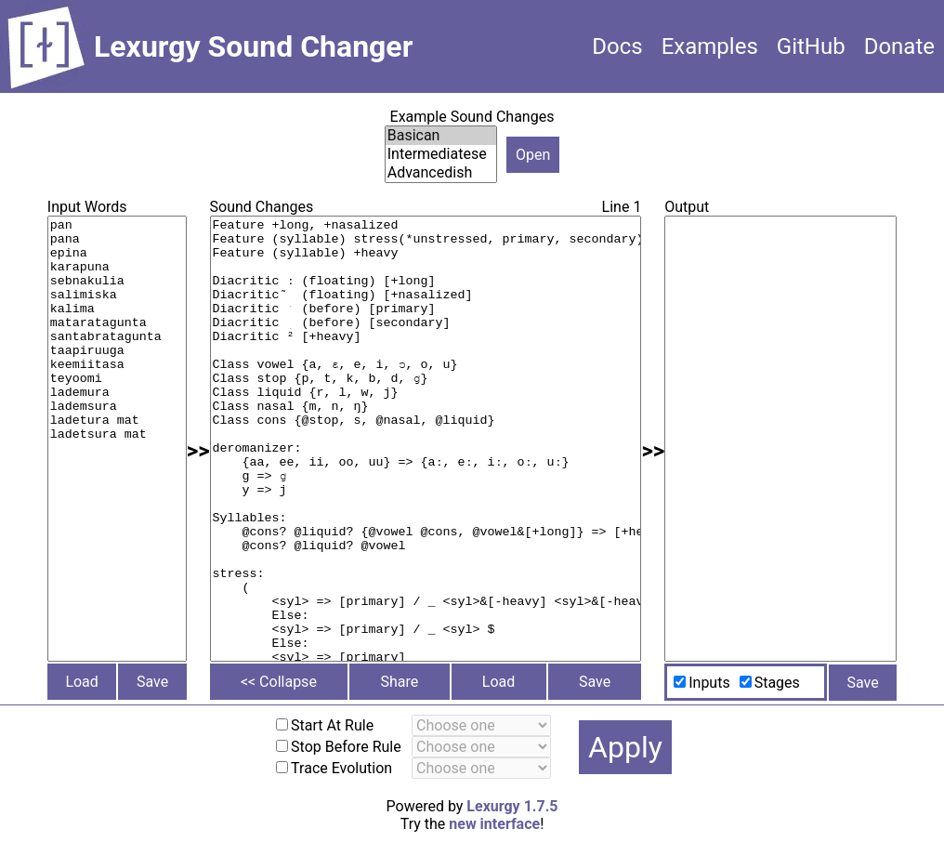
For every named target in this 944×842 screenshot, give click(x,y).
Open (533, 155)
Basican (441, 135)
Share (399, 682)
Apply (625, 747)
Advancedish (441, 173)
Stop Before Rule (346, 747)
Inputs (708, 682)
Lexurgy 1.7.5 (511, 806)
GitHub (811, 46)
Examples (710, 46)
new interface (494, 824)
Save (152, 682)
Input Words (87, 207)
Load (81, 682)
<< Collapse (279, 682)
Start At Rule (332, 725)
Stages (777, 682)
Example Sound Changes (472, 116)
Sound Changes (262, 207)
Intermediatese (441, 154)
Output (686, 207)
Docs (617, 46)
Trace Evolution (341, 768)
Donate (899, 46)
